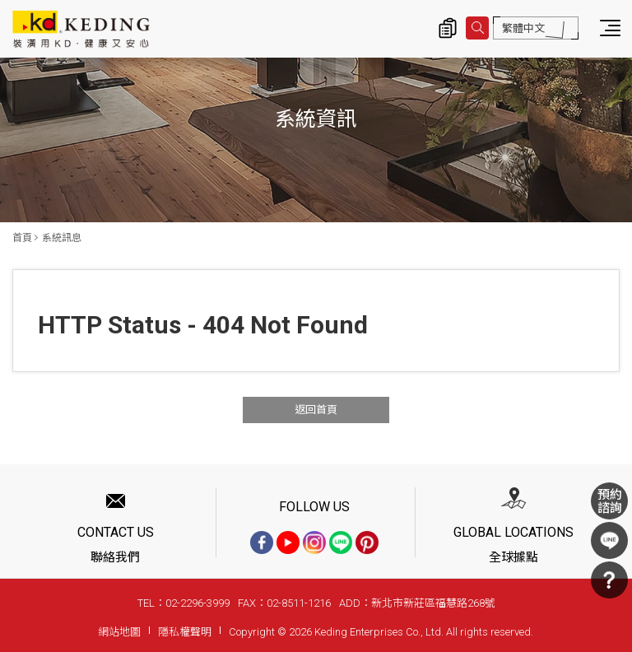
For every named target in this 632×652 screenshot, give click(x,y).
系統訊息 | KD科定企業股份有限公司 (81, 29)
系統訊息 (61, 238)
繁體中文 (523, 28)
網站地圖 (119, 632)
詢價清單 (447, 28)
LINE (609, 540)
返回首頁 (316, 409)
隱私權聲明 (184, 632)
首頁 (22, 238)
